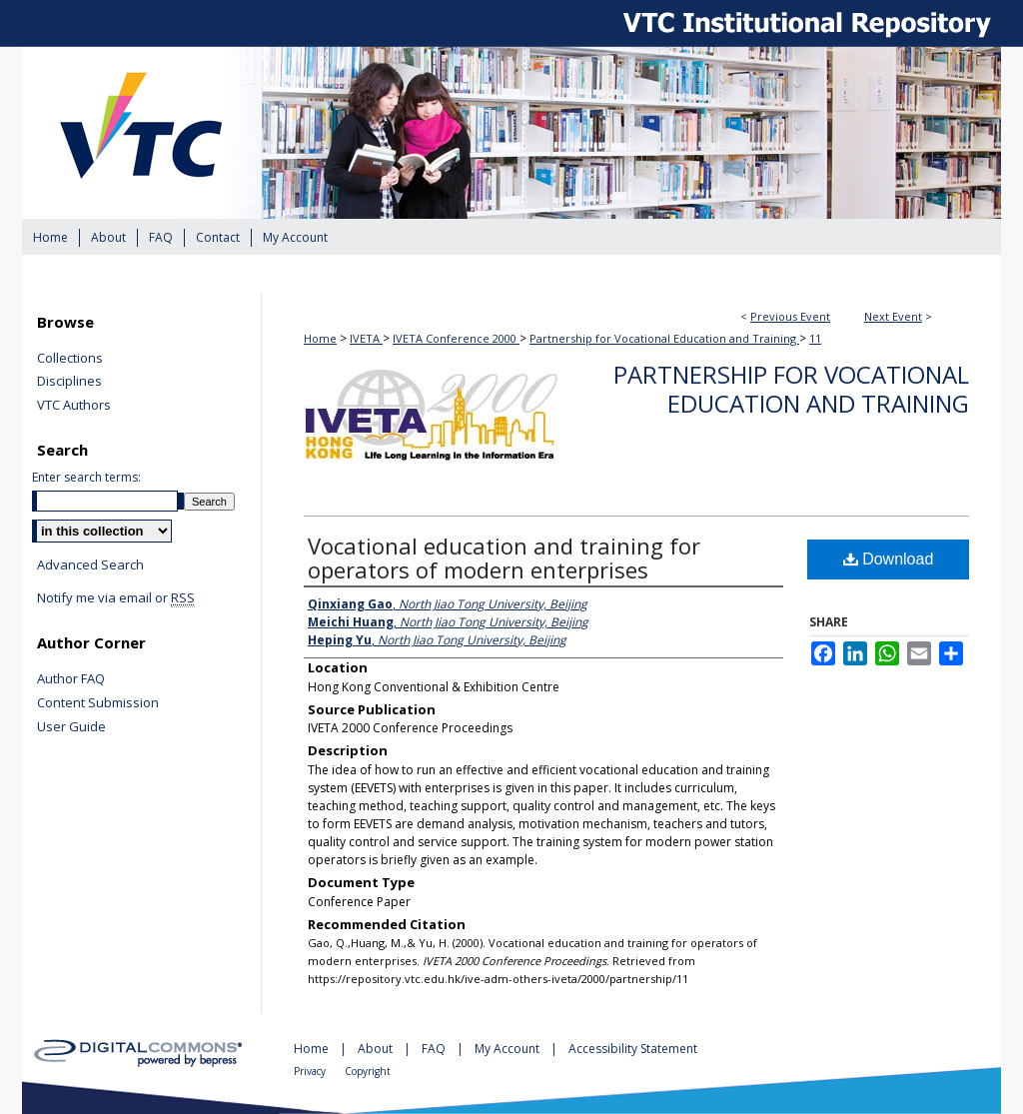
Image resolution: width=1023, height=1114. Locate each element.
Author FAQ (71, 679)
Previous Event (790, 316)
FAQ (435, 1048)
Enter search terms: (86, 477)
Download (888, 559)
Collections (70, 359)
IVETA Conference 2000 (456, 338)
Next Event (893, 316)
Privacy (311, 1071)
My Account (508, 1048)
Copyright (368, 1071)
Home (320, 338)
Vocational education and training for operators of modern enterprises (504, 557)
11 (815, 338)
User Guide (71, 727)
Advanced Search (90, 564)
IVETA (366, 338)
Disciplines (69, 382)
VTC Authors (74, 406)
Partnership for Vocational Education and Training (664, 338)
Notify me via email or (116, 598)
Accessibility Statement (632, 1048)
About (377, 1048)
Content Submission (98, 703)
